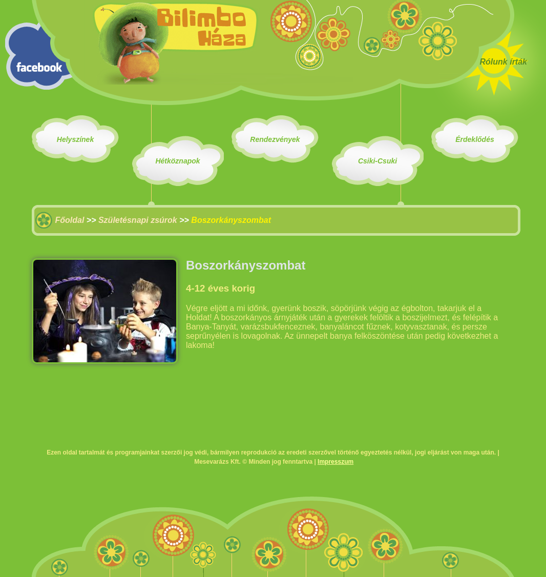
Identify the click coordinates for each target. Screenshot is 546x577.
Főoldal (69, 220)
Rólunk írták (503, 61)
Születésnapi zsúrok (137, 220)
